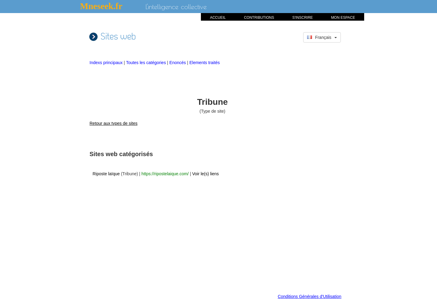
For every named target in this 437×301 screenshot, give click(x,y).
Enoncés (178, 62)
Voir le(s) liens (205, 173)
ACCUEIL (218, 17)
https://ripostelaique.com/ (165, 173)
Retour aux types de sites (113, 123)
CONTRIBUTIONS (259, 17)
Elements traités (204, 62)
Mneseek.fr (101, 6)
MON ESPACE (343, 17)
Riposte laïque (106, 173)
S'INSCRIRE (302, 17)
